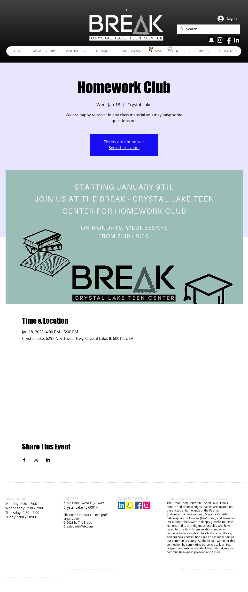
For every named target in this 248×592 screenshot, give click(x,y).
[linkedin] (236, 40)
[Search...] (208, 29)
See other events (124, 147)
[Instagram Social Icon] (146, 505)
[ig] (219, 40)
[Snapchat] (129, 505)
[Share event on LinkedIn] (48, 460)
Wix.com (87, 526)
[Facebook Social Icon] (138, 505)
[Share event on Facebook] (24, 460)
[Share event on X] (36, 460)
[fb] (228, 40)
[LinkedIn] (121, 505)
